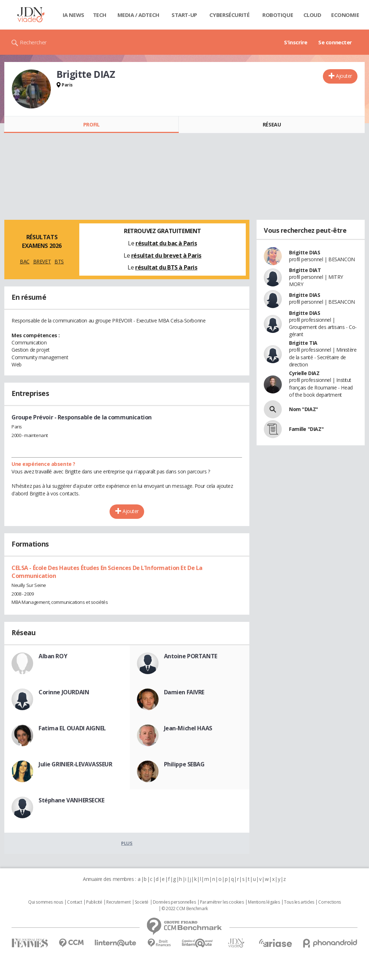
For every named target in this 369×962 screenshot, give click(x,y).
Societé (141, 902)
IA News (73, 14)
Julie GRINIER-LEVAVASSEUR (75, 764)
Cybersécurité (229, 14)
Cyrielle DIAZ (304, 373)
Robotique (277, 14)
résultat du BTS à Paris (166, 267)
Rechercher (33, 42)
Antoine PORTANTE (190, 656)
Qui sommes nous (45, 902)
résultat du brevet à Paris (166, 255)
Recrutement (118, 902)
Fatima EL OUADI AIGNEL (72, 728)
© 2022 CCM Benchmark (184, 908)
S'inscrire (295, 42)
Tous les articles (299, 902)
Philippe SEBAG (184, 764)
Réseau (272, 124)
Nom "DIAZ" (303, 409)
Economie (345, 14)
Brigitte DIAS (304, 252)
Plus (126, 843)
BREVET (42, 261)
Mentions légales (264, 902)
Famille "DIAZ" (306, 429)
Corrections (329, 902)
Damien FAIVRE (184, 692)
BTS (59, 261)
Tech (99, 14)
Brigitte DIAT (305, 270)
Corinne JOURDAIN (64, 692)
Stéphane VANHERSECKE (72, 800)
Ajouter (344, 75)
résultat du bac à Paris (166, 243)
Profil (91, 124)
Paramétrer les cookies (222, 902)
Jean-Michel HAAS (188, 728)
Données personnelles (174, 902)
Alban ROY (53, 656)
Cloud (312, 14)
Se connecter (335, 42)
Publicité (94, 902)
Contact (74, 902)
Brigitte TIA (303, 342)
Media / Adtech (138, 14)
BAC (25, 261)
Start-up (184, 14)
